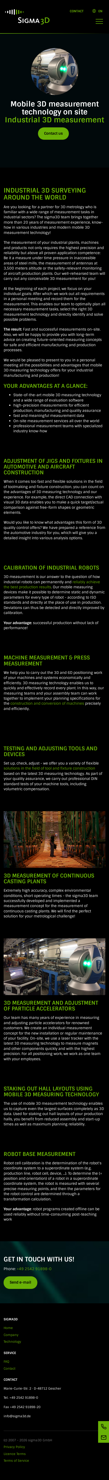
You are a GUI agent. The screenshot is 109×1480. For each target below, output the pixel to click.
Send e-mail (20, 1282)
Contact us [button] (53, 133)
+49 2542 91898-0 (34, 1269)
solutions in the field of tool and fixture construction (49, 768)
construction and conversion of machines (47, 703)
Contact (77, 11)
